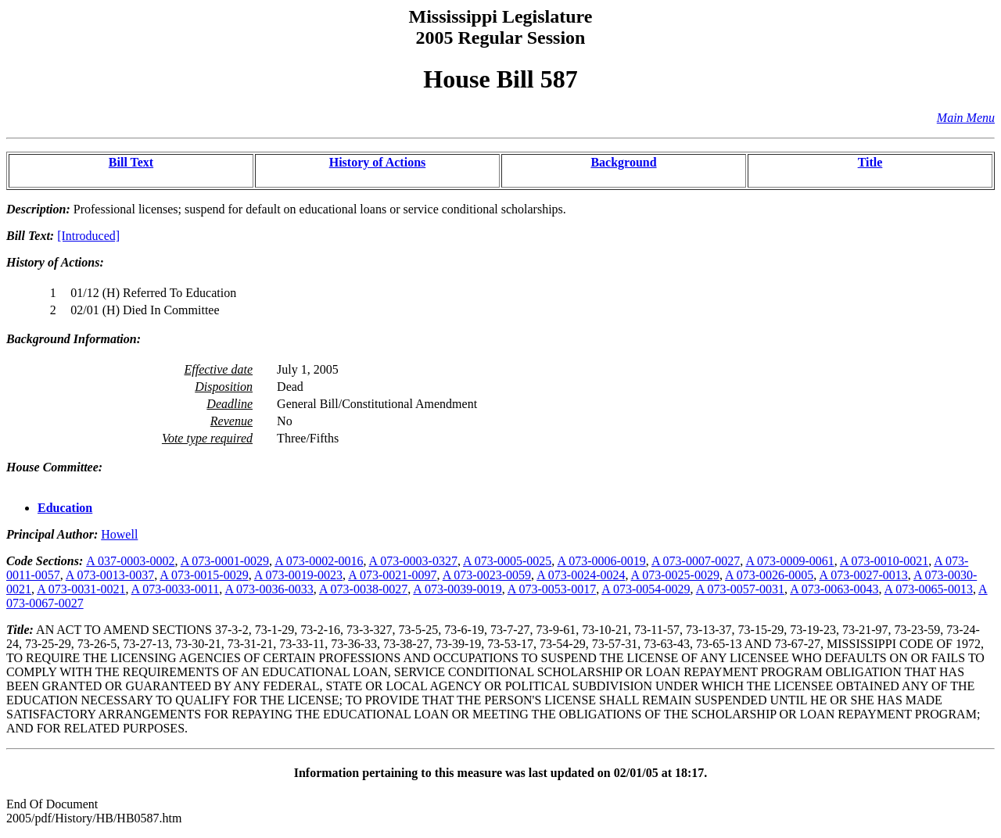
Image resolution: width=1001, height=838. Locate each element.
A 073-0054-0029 (645, 589)
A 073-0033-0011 (175, 589)
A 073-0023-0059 (487, 575)
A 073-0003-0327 (413, 561)
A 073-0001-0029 (225, 561)
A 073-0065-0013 (928, 589)
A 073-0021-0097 (392, 575)
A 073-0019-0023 (298, 575)
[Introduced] (88, 235)
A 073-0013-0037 (110, 575)
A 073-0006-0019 (601, 561)
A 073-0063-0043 (834, 589)
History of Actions (377, 162)
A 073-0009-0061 (789, 561)
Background (623, 162)
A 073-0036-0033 (268, 589)
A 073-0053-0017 (552, 589)
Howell (119, 534)
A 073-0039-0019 (457, 589)
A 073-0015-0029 (204, 575)
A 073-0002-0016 (318, 561)
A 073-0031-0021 (81, 589)
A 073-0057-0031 (740, 589)
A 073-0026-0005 (769, 575)
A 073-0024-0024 (580, 575)
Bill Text (131, 162)
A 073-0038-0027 (363, 589)
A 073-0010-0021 (884, 561)
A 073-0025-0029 (675, 575)
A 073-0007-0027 (695, 561)
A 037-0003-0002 (130, 561)
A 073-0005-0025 (507, 561)
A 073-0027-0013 (863, 575)
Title (870, 162)
